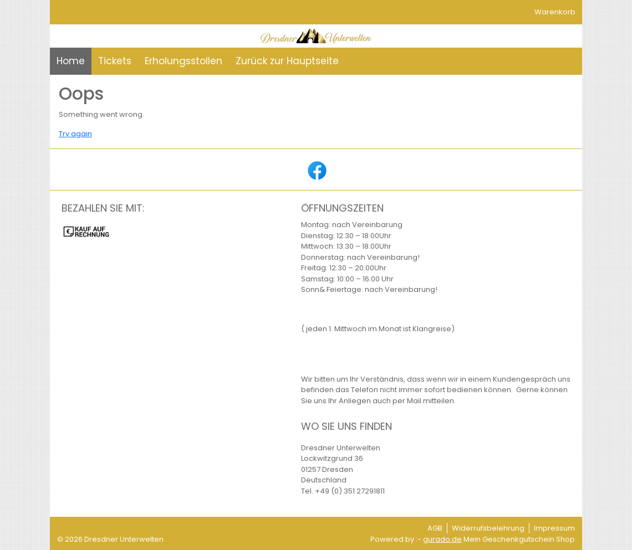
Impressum (554, 528)
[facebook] (316, 169)
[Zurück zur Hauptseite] (287, 61)
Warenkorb (554, 12)
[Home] (71, 61)
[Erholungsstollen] (183, 61)
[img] (316, 36)
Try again (75, 133)
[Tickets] (114, 61)
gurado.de (442, 539)
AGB (434, 528)
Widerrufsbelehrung (488, 528)
